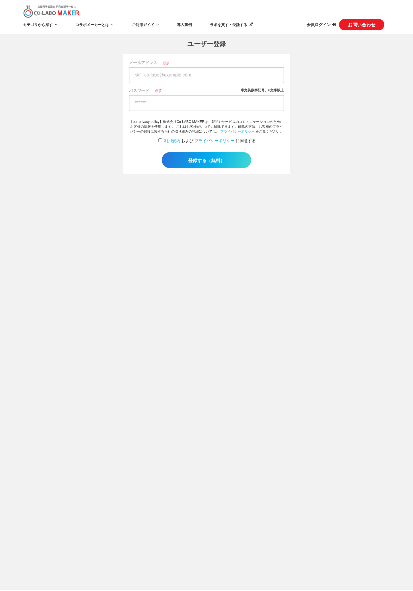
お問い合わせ (361, 24)
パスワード (139, 90)
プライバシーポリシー (237, 131)
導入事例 (184, 24)
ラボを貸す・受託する (228, 24)
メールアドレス (143, 62)
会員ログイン (319, 24)
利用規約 (172, 140)
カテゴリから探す (38, 24)
